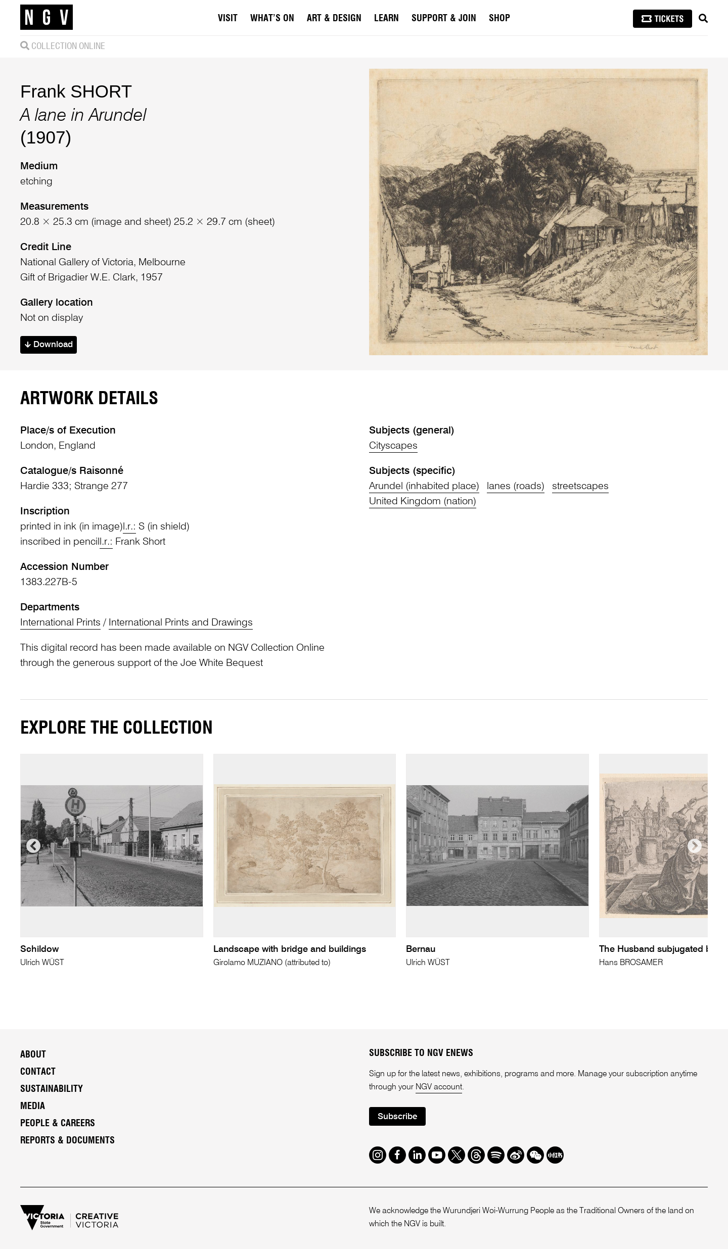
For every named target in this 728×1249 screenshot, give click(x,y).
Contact (38, 1072)
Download (49, 345)
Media (32, 1106)
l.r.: (129, 527)
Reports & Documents (67, 1140)
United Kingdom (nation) (422, 502)
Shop (499, 18)
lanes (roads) (515, 487)
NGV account (439, 1087)
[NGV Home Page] (46, 17)
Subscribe (397, 1117)
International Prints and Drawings (181, 623)
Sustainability (51, 1089)
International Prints (60, 623)
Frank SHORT (76, 91)
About (33, 1055)
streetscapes (580, 487)
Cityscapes (393, 446)
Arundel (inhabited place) (424, 487)
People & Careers (57, 1123)
